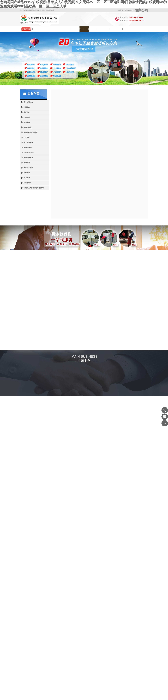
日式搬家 (27, 137)
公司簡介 (39, 29)
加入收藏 (120, 10)
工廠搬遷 (27, 162)
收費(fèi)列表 (129, 29)
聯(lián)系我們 (129, 10)
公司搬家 (27, 107)
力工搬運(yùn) (28, 142)
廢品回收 (27, 112)
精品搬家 (27, 178)
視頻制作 (95, 648)
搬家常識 (90, 29)
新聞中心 (52, 29)
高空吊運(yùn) (28, 102)
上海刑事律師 (110, 648)
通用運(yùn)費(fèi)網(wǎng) (51, 648)
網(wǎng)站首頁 (26, 29)
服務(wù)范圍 (116, 29)
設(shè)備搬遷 (28, 157)
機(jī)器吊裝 (28, 147)
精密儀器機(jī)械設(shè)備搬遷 (34, 188)
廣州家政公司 (102, 648)
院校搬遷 (65, 29)
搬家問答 (103, 29)
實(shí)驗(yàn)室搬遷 (31, 132)
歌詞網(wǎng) (71, 648)
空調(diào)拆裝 (29, 152)
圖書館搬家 (27, 127)
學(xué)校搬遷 (28, 167)
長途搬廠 (27, 122)
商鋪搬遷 (27, 173)
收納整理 (27, 117)
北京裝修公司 (63, 648)
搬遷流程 (78, 29)
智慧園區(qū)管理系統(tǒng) (84, 648)
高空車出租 (27, 183)
